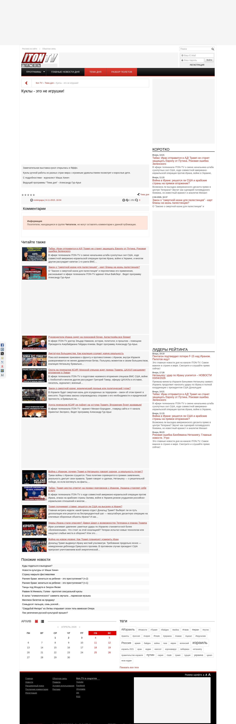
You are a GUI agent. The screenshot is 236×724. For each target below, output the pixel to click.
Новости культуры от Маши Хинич (40, 570)
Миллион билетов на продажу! (38, 600)
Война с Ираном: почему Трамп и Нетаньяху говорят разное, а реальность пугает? (95, 471)
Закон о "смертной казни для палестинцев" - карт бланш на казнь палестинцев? (94, 267)
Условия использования (63, 686)
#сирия (147, 636)
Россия (126, 643)
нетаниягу (197, 649)
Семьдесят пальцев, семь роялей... (41, 604)
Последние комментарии (36, 689)
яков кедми (126, 661)
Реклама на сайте (29, 49)
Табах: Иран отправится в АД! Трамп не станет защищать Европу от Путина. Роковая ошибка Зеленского (97, 250)
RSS (39, 65)
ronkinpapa (39, 200)
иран (140, 649)
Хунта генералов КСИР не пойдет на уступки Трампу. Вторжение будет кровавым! (95, 404)
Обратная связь (49, 49)
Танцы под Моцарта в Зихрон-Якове (41, 587)
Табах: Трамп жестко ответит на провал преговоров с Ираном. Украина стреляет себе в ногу (97, 489)
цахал (209, 655)
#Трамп (154, 630)
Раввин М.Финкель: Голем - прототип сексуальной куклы (52, 591)
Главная (29, 678)
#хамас (178, 636)
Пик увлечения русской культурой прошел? (45, 612)
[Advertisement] (118, 22)
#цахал (188, 636)
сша (169, 655)
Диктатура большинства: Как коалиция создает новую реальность (86, 353)
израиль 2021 (127, 649)
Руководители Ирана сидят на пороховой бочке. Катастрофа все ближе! (89, 337)
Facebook (27, 65)
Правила (56, 682)
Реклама (56, 689)
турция (187, 655)
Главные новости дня (65, 72)
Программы (33, 72)
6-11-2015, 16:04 (53, 200)
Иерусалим (201, 636)
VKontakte (31, 65)
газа (165, 643)
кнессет (158, 649)
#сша (156, 635)
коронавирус (171, 649)
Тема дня (95, 72)
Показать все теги (129, 667)
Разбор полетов (121, 72)
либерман (184, 649)
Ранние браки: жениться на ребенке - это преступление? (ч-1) (55, 583)
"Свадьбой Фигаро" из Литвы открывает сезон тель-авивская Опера (58, 608)
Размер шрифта (193, 674)
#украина (167, 636)
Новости (29, 682)
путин (150, 655)
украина (198, 655)
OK (35, 65)
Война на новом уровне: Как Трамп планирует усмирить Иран (83, 539)
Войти (209, 60)
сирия (160, 655)
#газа (185, 629)
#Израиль (128, 629)
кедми (148, 649)
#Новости (142, 630)
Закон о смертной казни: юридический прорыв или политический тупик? (89, 388)
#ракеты (125, 636)
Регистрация (197, 65)
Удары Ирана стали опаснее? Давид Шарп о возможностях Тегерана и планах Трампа (97, 523)
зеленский (184, 643)
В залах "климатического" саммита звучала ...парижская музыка (56, 595)
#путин (206, 630)
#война (175, 630)
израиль (200, 642)
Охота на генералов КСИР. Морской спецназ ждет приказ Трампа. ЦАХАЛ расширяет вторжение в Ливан (97, 371)
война (157, 643)
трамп (178, 655)
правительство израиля (132, 655)
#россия (136, 636)
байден (147, 643)
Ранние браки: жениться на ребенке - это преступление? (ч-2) (55, 578)
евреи (173, 643)
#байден (165, 630)
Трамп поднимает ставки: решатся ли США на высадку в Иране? (85, 506)
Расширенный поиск (34, 686)
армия (137, 643)
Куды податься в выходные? (37, 566)
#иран (195, 629)
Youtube (23, 65)
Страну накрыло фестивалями (38, 574)
